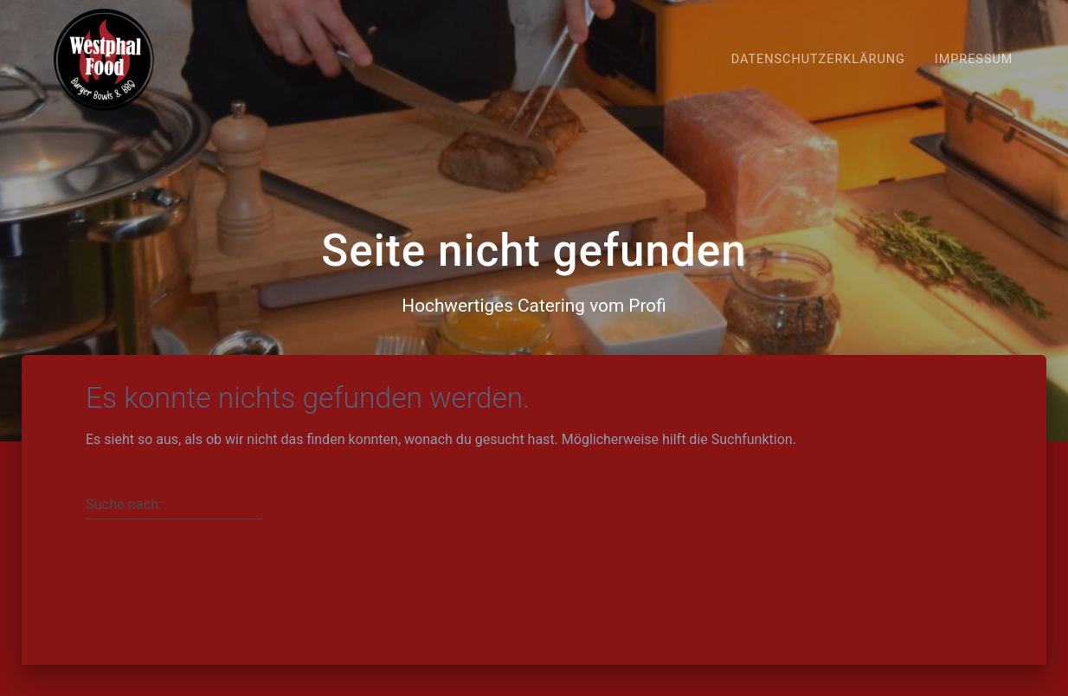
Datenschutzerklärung (818, 59)
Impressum (974, 59)
